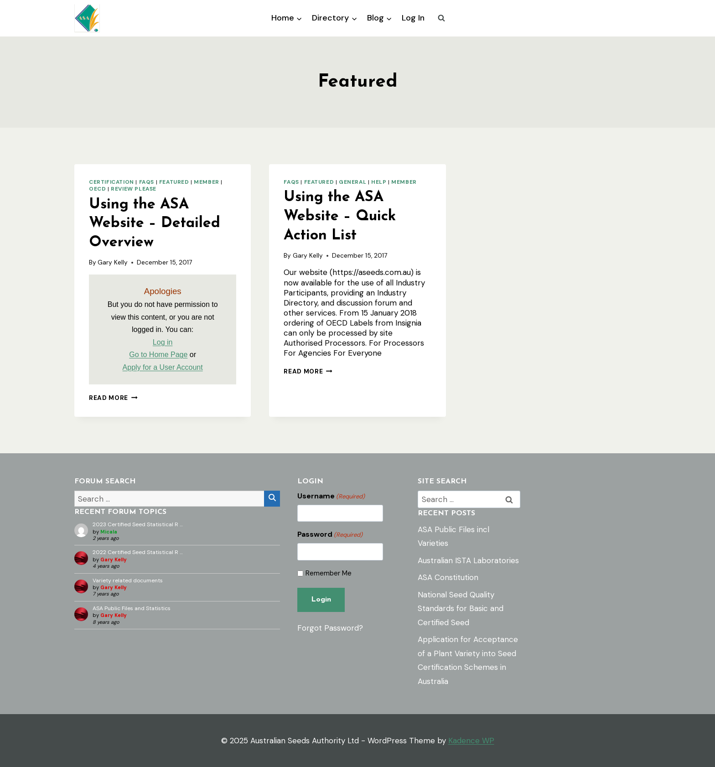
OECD (97, 188)
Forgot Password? (330, 628)
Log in (163, 342)
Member (206, 182)
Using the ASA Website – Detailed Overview (154, 223)
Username (331, 496)
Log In (413, 17)
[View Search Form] (441, 18)
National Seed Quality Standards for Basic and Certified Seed (460, 608)
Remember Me (329, 573)
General (352, 182)
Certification (111, 182)
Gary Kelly (113, 262)
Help (378, 182)
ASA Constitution (448, 577)
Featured (174, 182)
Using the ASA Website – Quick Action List (340, 216)
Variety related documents (128, 580)
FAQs (146, 182)
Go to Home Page (158, 354)
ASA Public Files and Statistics (132, 608)
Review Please (133, 188)
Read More (113, 398)
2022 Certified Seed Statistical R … (138, 552)
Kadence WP (471, 741)
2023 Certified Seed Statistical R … (138, 524)
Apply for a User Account (163, 367)
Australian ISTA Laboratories (468, 560)
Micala (108, 532)
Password (330, 534)
